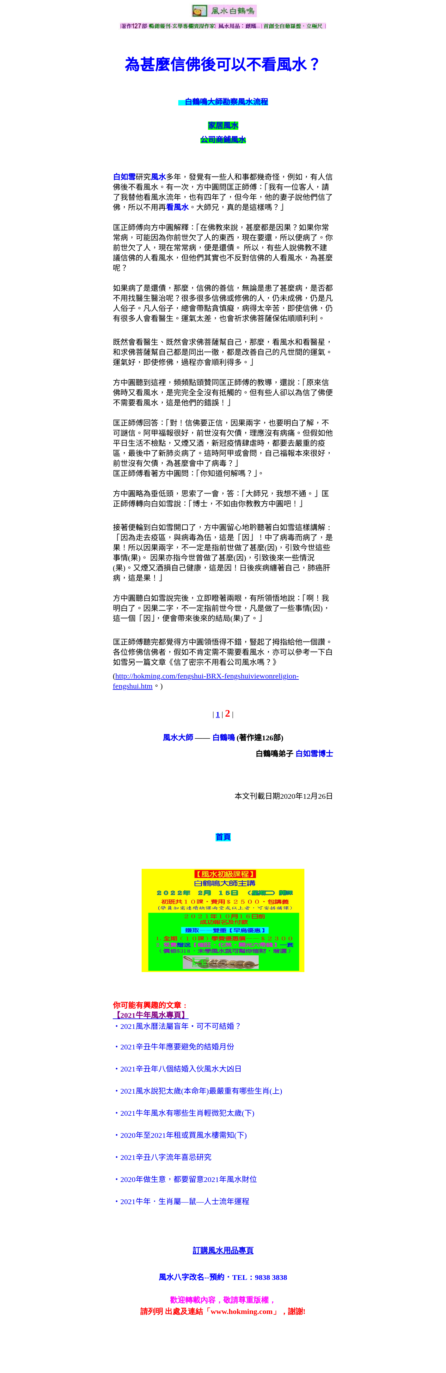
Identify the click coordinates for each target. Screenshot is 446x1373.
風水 (158, 177)
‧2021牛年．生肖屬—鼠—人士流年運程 (181, 1201)
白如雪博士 (314, 754)
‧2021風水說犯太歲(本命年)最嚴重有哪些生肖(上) (197, 1091)
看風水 (177, 207)
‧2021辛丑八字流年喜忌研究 (162, 1157)
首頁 (223, 837)
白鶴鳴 (223, 738)
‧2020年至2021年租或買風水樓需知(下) (180, 1135)
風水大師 (178, 738)
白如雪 (124, 177)
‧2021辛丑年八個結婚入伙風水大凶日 (177, 1069)
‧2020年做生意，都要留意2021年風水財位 (185, 1179)
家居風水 (223, 126)
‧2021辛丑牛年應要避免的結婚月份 (173, 1047)
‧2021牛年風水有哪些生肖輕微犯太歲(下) (183, 1113)
